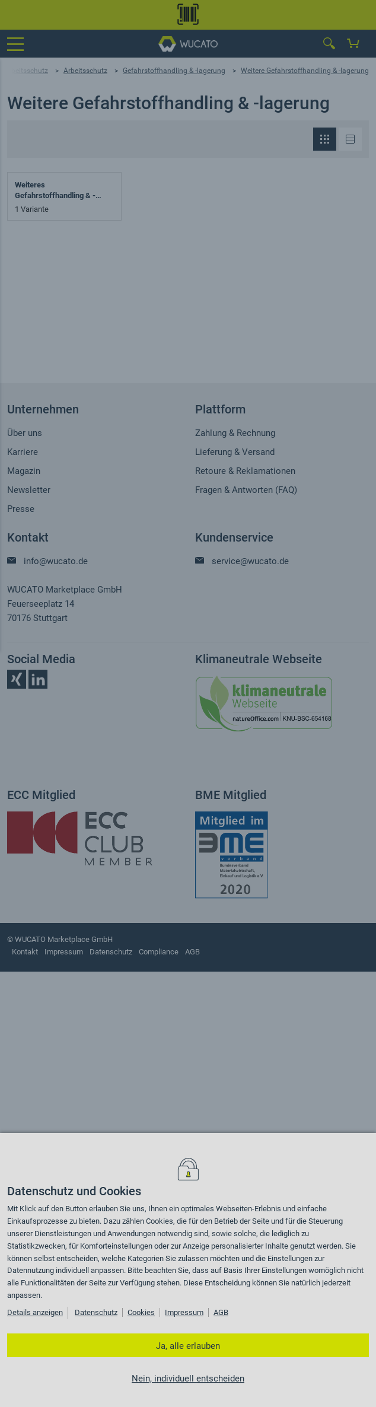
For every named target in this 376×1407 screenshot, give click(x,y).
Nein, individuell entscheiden (188, 1378)
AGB (221, 1312)
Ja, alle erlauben (188, 1346)
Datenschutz (96, 1312)
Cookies (141, 1312)
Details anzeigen (35, 1312)
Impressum (184, 1312)
